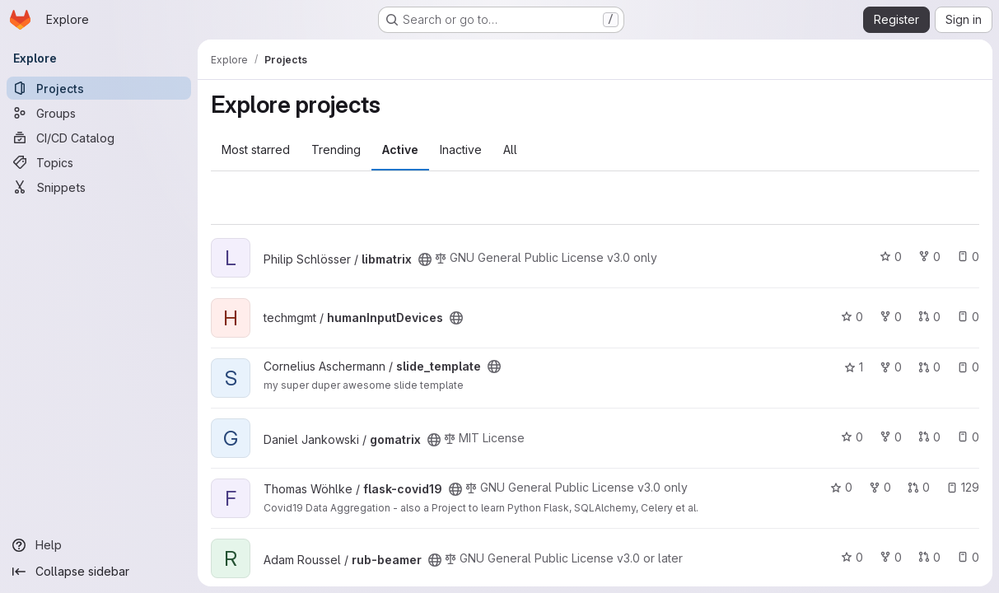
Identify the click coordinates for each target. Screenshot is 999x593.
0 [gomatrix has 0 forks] (891, 437)
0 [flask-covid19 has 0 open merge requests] (919, 487)
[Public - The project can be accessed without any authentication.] (425, 259)
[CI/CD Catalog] (99, 137)
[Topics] (99, 162)
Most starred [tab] (256, 149)
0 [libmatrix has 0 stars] (891, 257)
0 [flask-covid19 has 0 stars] (841, 487)
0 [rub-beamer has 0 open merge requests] (929, 557)
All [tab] (510, 149)
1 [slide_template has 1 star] (853, 367)
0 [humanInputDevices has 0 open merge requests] (929, 317)
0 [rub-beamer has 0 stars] (852, 557)
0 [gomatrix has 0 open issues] (968, 437)
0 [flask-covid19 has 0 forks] (880, 487)
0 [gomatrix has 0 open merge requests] (929, 437)
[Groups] (99, 112)
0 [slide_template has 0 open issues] (968, 367)
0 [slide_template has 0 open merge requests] (929, 367)
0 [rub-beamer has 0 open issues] (968, 557)
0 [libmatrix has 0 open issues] (968, 257)
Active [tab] (400, 149)
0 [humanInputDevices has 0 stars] (852, 317)
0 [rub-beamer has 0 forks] (891, 557)
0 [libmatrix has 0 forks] (929, 257)
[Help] (99, 545)
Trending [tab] (336, 149)
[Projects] (99, 88)
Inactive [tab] (461, 149)
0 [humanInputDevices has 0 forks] (891, 317)
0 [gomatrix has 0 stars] (852, 437)
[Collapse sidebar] (99, 571)
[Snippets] (99, 186)
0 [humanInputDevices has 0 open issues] (968, 317)
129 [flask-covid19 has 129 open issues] (962, 487)
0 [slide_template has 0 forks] (891, 367)
